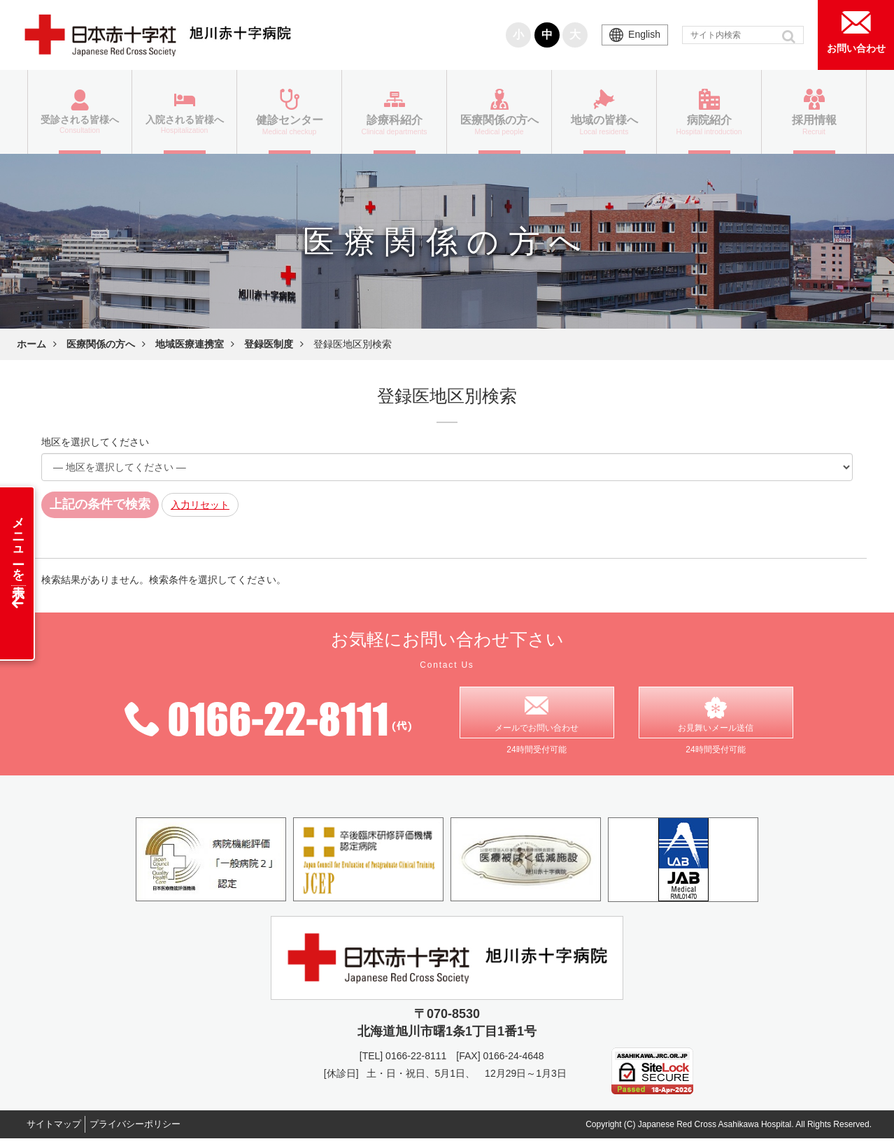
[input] (743, 35)
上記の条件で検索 (100, 504)
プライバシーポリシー (152, 1131)
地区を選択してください (95, 441)
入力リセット (200, 504)
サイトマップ (58, 1131)
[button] (790, 36)
